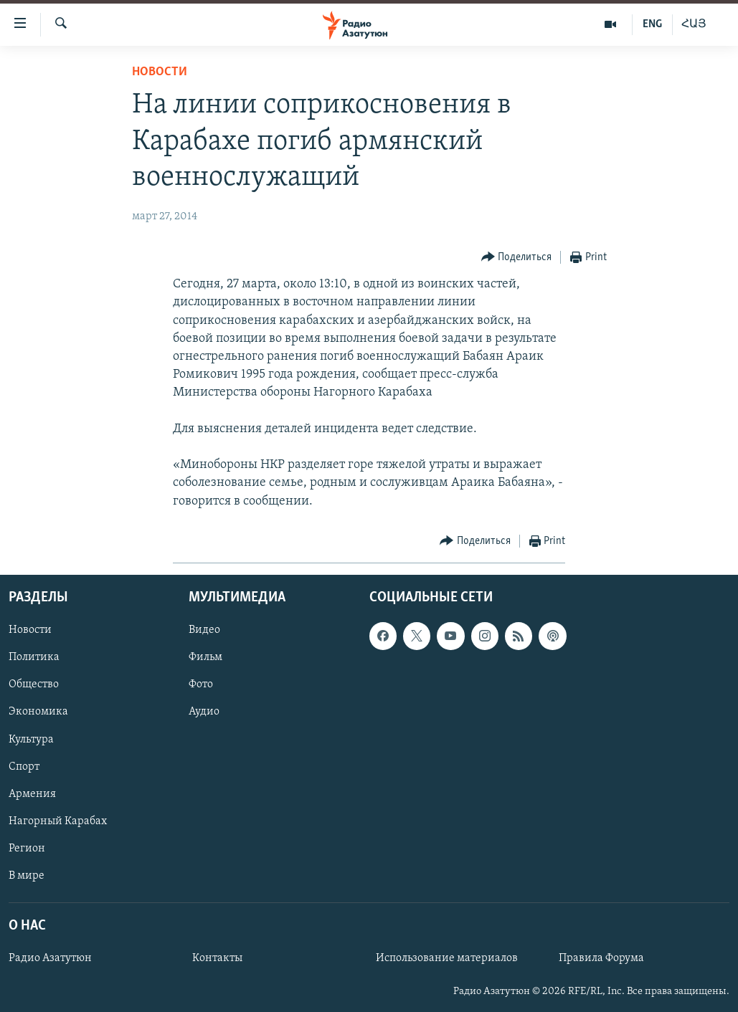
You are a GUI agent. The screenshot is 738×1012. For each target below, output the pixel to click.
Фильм (205, 657)
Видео (204, 630)
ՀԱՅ (693, 24)
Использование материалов (447, 958)
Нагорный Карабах (58, 820)
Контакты (217, 958)
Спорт (24, 766)
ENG (652, 24)
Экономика (38, 711)
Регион (27, 848)
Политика (34, 657)
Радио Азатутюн (50, 958)
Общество (34, 684)
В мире (26, 876)
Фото (201, 684)
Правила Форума (601, 958)
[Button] (516, 257)
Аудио (204, 711)
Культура (31, 739)
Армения (32, 793)
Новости (159, 72)
